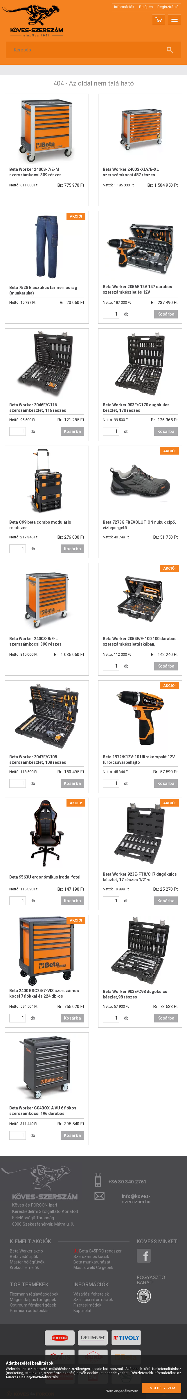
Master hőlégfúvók (27, 1262)
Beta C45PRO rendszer (97, 1251)
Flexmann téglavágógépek (34, 1294)
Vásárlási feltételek (91, 1294)
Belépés (146, 7)
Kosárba (166, 314)
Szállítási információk (93, 1299)
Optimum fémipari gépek (33, 1305)
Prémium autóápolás (29, 1310)
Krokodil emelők (24, 1267)
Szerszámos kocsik (91, 1256)
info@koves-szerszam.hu (136, 1198)
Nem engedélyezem (122, 1391)
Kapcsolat (82, 1310)
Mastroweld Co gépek (93, 1267)
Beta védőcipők (24, 1256)
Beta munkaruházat (91, 1262)
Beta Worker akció (26, 1251)
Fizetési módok (87, 1305)
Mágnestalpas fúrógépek (33, 1299)
